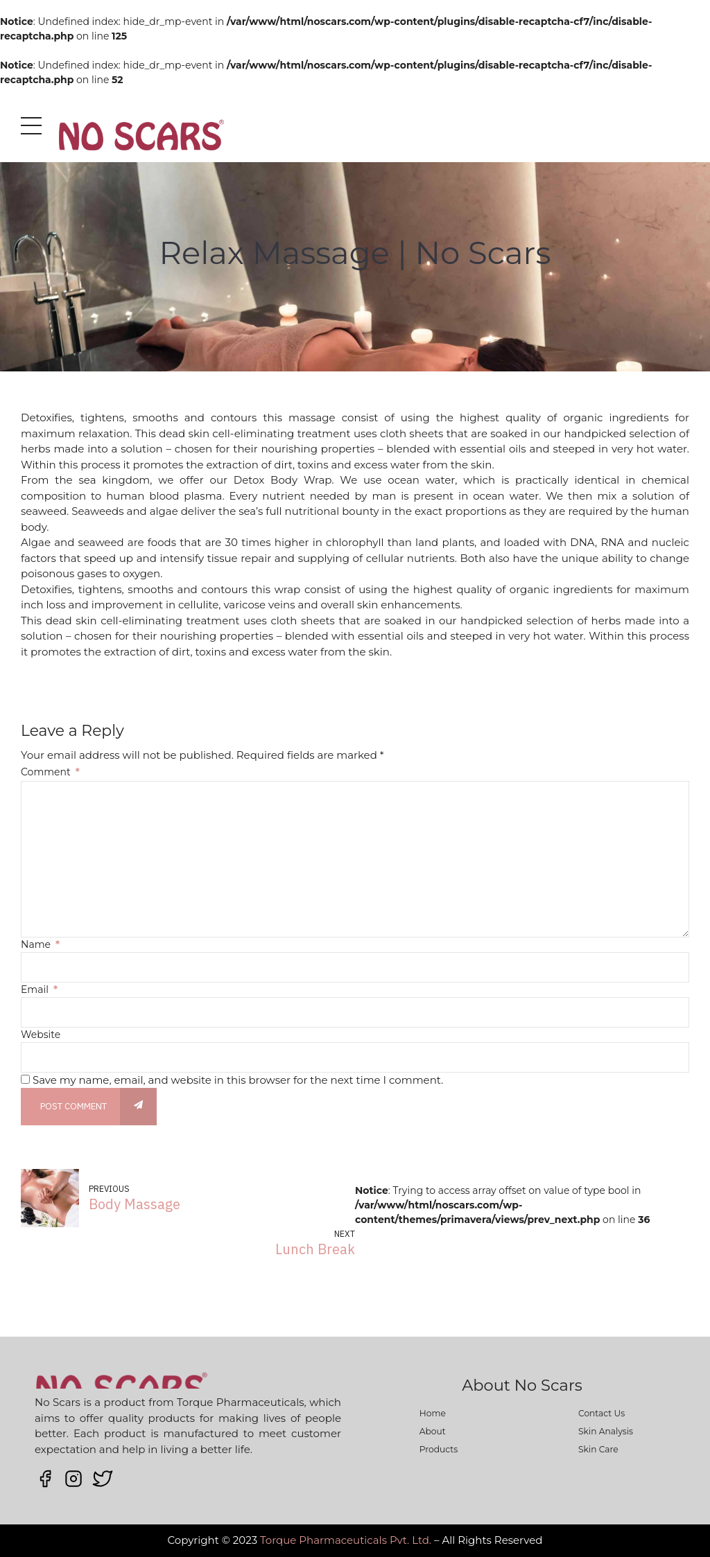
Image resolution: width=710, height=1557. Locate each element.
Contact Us (601, 1413)
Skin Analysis (605, 1431)
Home (432, 1413)
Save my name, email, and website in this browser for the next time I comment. (238, 1080)
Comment (50, 772)
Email (39, 989)
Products (438, 1449)
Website (40, 1034)
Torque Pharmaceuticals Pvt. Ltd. (345, 1540)
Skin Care (598, 1449)
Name (40, 944)
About (432, 1431)
